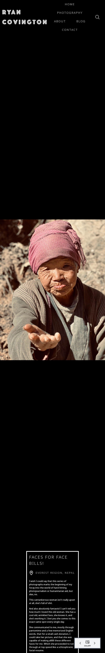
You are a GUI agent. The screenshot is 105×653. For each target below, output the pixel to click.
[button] (25, 17)
